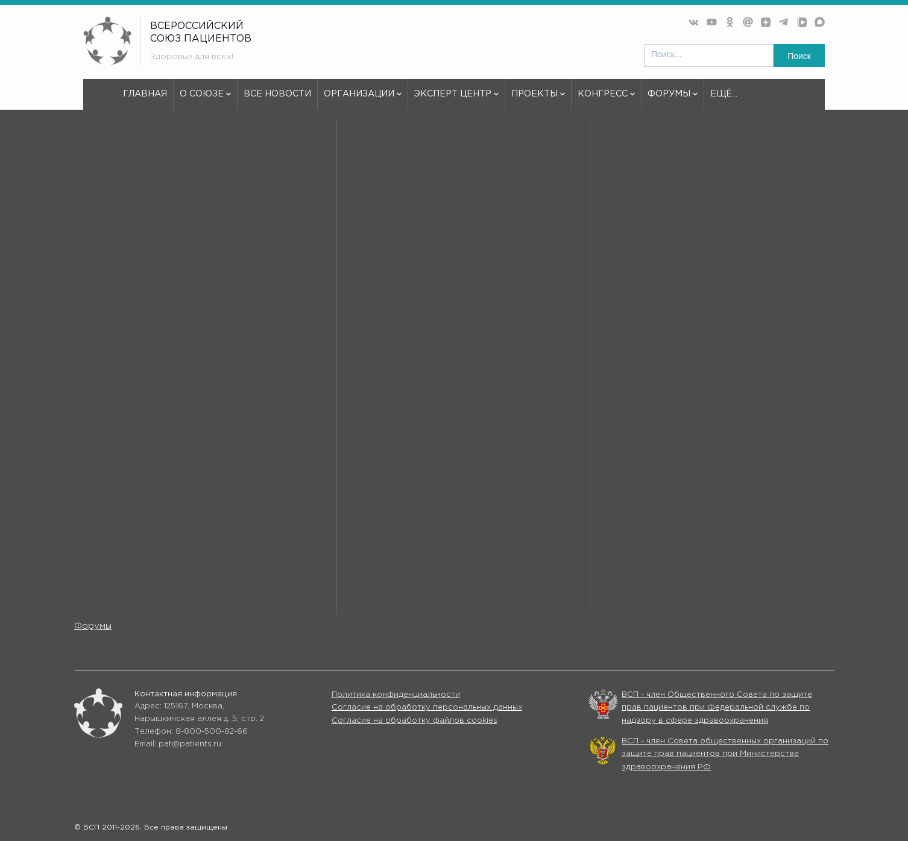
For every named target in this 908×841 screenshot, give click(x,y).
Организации (363, 100)
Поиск (799, 56)
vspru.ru (99, 154)
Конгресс (606, 100)
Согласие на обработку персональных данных (427, 707)
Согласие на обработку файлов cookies (414, 720)
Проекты (538, 100)
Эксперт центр (456, 100)
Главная (145, 94)
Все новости (277, 94)
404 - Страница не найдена (188, 154)
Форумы (673, 100)
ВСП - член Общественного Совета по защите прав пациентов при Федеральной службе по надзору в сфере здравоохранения (717, 707)
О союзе (205, 100)
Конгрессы (579, 610)
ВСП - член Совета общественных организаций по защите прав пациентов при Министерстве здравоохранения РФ (725, 754)
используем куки (148, 466)
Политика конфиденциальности (396, 694)
